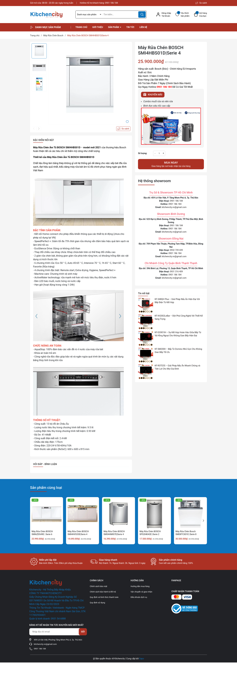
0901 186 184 (111, 3)
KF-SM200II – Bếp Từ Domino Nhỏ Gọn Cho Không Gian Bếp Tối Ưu (178, 350)
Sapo (141, 658)
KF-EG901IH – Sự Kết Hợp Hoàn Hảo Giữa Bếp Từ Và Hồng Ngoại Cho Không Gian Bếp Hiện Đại (178, 334)
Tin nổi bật (143, 293)
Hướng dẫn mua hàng (140, 586)
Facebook (176, 585)
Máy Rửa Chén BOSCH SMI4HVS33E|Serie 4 (78, 533)
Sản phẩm (114, 27)
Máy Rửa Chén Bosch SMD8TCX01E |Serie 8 (185, 533)
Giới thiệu (97, 27)
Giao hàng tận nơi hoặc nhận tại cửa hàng (171, 164)
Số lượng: (142, 153)
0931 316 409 (176, 271)
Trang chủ (81, 27)
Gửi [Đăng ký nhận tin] (83, 631)
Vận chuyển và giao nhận (141, 592)
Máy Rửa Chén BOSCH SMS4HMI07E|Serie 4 (114, 533)
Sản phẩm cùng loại (46, 487)
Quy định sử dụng (97, 602)
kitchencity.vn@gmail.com (174, 207)
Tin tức (130, 27)
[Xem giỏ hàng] (200, 15)
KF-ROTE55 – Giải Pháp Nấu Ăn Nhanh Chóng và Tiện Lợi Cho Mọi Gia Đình (177, 367)
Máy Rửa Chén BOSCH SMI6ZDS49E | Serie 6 (42, 533)
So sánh (201, 3)
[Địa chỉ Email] (58, 631)
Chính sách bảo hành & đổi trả (103, 592)
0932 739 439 (176, 250)
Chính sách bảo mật (98, 586)
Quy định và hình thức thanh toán (104, 597)
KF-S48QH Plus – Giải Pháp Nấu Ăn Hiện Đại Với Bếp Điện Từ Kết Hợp (177, 301)
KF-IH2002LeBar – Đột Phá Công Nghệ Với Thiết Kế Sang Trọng (179, 317)
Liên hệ (143, 27)
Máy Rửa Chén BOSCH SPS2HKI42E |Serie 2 (150, 533)
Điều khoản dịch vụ (139, 597)
